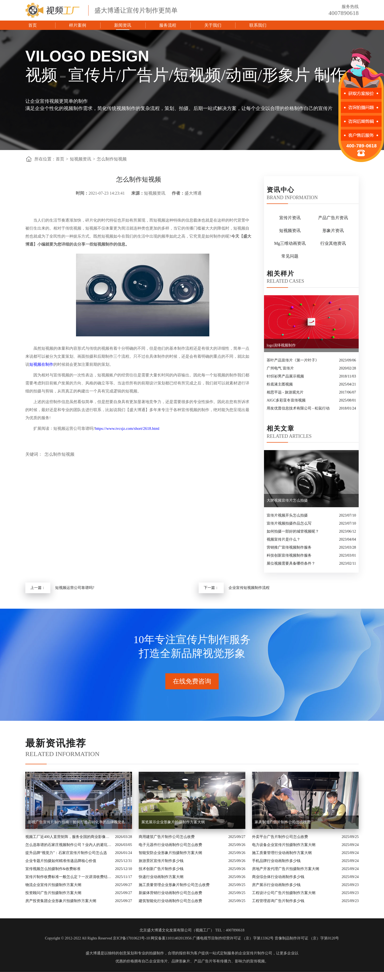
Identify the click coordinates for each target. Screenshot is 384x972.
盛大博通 (93, 953)
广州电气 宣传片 (280, 368)
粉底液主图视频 (280, 384)
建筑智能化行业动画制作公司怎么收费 (170, 901)
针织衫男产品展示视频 (285, 376)
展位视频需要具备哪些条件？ (291, 563)
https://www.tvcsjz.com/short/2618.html (127, 428)
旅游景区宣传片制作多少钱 (161, 861)
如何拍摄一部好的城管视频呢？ (293, 531)
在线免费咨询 (192, 681)
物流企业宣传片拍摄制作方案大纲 (53, 885)
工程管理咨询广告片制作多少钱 (278, 901)
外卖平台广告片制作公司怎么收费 (280, 837)
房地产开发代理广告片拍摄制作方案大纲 (285, 869)
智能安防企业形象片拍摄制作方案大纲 (170, 853)
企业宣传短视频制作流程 (249, 588)
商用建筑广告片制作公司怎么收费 (167, 837)
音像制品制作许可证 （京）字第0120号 (307, 938)
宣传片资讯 (290, 217)
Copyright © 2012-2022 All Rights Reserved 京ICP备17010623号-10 (97, 938)
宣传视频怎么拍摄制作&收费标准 (53, 869)
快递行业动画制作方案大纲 (161, 877)
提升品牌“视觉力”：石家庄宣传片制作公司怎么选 (66, 853)
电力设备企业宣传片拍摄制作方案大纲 (283, 845)
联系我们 (257, 25)
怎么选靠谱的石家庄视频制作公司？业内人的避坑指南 (68, 845)
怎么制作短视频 (112, 159)
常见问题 (289, 256)
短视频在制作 (41, 364)
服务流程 (167, 25)
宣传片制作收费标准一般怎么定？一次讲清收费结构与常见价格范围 (69, 877)
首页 (32, 25)
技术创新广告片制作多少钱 (161, 869)
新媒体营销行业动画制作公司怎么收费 (170, 893)
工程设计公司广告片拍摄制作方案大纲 (283, 893)
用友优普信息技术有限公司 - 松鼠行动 (298, 408)
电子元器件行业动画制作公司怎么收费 (170, 845)
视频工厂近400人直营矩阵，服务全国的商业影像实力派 (68, 837)
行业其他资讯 (333, 243)
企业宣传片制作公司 (255, 953)
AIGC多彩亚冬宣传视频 (286, 400)
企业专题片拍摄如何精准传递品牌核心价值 (60, 861)
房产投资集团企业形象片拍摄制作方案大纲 (60, 901)
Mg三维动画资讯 (290, 243)
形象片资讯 (333, 230)
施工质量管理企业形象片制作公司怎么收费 (174, 885)
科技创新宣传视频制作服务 (289, 555)
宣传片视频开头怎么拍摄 (287, 515)
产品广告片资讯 (333, 217)
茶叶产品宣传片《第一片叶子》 (293, 360)
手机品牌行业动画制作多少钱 (276, 861)
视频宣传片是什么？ (283, 539)
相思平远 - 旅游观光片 (285, 392)
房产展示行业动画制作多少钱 (276, 885)
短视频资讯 (80, 159)
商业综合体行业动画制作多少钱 (278, 877)
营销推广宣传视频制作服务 (289, 547)
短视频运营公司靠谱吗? (74, 588)
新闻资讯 (122, 25)
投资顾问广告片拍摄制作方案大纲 (53, 893)
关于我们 (212, 25)
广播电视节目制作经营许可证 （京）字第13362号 (233, 938)
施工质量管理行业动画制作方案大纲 (282, 853)
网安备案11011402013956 (171, 938)
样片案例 (77, 25)
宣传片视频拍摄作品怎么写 (289, 523)
